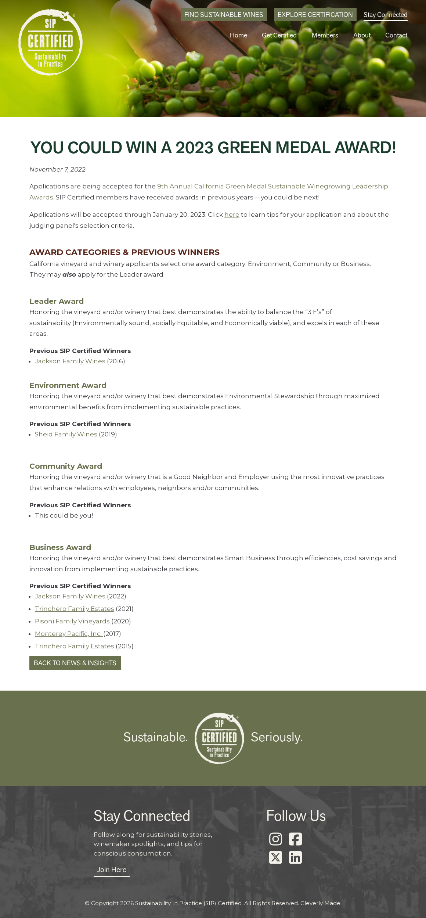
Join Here (111, 869)
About (363, 35)
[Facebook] (295, 839)
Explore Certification (315, 14)
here (231, 214)
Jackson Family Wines (70, 361)
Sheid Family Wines (66, 434)
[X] (275, 858)
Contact (397, 35)
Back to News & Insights (75, 663)
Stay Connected (386, 14)
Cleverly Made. (321, 903)
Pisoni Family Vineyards (72, 621)
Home (241, 35)
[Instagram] (275, 839)
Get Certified (282, 35)
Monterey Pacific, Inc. (69, 633)
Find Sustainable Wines (223, 14)
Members (327, 35)
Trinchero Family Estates (74, 608)
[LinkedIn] (295, 858)
